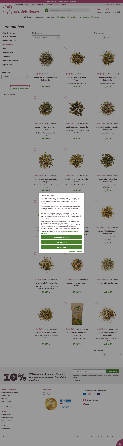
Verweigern (61, 242)
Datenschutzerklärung (71, 231)
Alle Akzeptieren (61, 237)
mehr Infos (61, 247)
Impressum (44, 233)
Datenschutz (72, 251)
